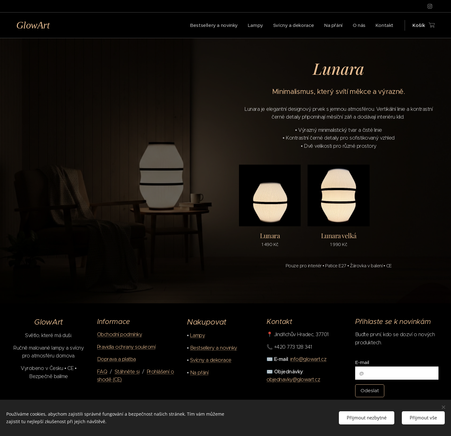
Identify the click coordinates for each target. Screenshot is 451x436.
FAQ (102, 372)
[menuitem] (209, 25)
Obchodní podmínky (119, 334)
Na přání (199, 373)
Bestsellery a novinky (213, 348)
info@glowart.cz (308, 359)
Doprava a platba (116, 359)
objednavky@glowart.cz (293, 379)
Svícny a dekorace (210, 360)
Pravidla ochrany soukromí (126, 347)
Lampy (197, 335)
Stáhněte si (127, 372)
